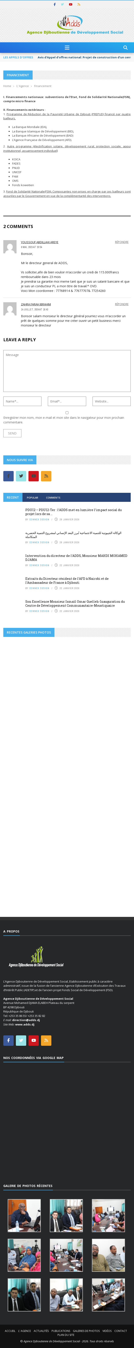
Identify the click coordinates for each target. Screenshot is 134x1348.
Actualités (41, 1331)
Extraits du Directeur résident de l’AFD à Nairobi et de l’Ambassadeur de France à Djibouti (67, 581)
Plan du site (66, 1335)
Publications (61, 1331)
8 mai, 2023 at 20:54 (31, 247)
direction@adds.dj (26, 1020)
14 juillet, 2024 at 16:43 (34, 309)
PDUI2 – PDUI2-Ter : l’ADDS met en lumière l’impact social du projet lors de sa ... (73, 512)
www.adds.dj (24, 1024)
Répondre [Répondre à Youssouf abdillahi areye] (121, 242)
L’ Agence (24, 1331)
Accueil (10, 1331)
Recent (13, 497)
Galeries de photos (86, 1331)
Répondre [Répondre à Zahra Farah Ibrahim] (121, 304)
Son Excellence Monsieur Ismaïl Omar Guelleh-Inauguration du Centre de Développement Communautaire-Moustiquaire (75, 603)
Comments (53, 497)
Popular (32, 497)
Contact (120, 1331)
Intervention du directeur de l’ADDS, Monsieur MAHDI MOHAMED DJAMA (76, 558)
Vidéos (107, 1331)
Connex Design (39, 519)
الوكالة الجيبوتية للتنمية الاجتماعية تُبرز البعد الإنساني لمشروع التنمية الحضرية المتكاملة (73, 535)
